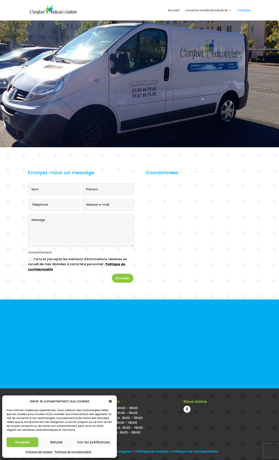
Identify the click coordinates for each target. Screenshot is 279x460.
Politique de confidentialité (73, 452)
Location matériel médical (206, 10)
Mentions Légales (116, 451)
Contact (244, 10)
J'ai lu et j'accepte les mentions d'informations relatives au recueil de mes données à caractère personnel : (77, 264)
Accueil (174, 10)
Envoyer (122, 278)
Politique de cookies (39, 452)
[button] (110, 401)
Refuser (56, 442)
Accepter (22, 442)
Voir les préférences (93, 442)
